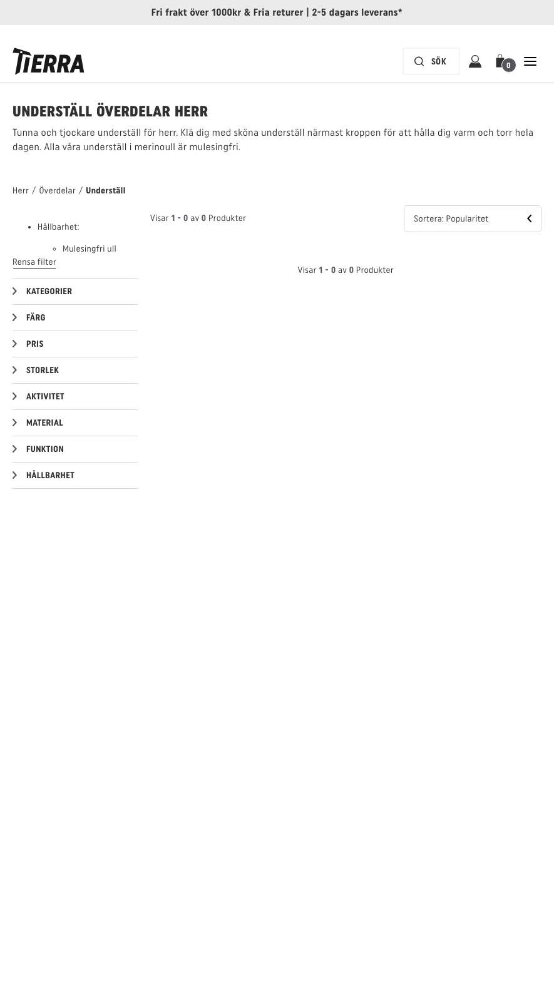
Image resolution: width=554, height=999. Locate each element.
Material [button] (44, 423)
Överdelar (57, 190)
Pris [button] (35, 344)
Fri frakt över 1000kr (196, 12)
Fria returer (279, 12)
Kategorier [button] (49, 291)
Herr (21, 190)
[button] (502, 61)
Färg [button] (36, 317)
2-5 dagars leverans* (357, 12)
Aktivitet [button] (45, 396)
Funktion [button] (45, 449)
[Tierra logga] (49, 61)
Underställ (105, 190)
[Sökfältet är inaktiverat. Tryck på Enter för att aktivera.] (431, 61)
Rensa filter (34, 262)
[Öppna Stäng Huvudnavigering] (530, 61)
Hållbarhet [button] (50, 475)
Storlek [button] (42, 370)
